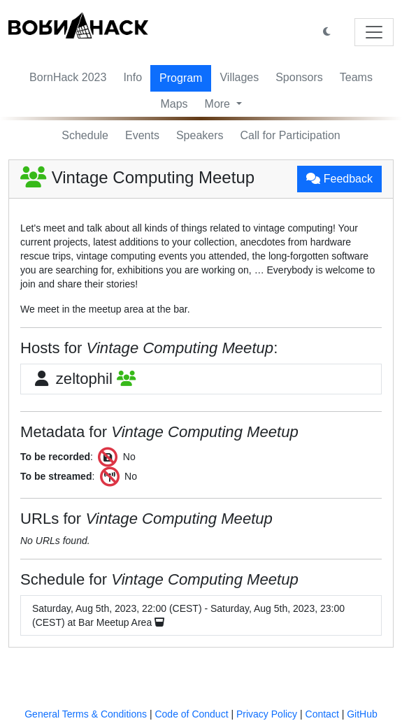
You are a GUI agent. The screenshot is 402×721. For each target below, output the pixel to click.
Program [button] (180, 78)
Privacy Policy (266, 714)
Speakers (200, 135)
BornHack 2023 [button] (67, 77)
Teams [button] (356, 77)
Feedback (339, 179)
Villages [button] (239, 77)
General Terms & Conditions (85, 714)
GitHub (362, 714)
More (219, 104)
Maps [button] (173, 104)
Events (142, 135)
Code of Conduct (191, 714)
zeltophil (84, 378)
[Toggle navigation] (374, 32)
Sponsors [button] (299, 77)
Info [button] (132, 77)
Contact (322, 714)
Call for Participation (290, 135)
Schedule (85, 135)
